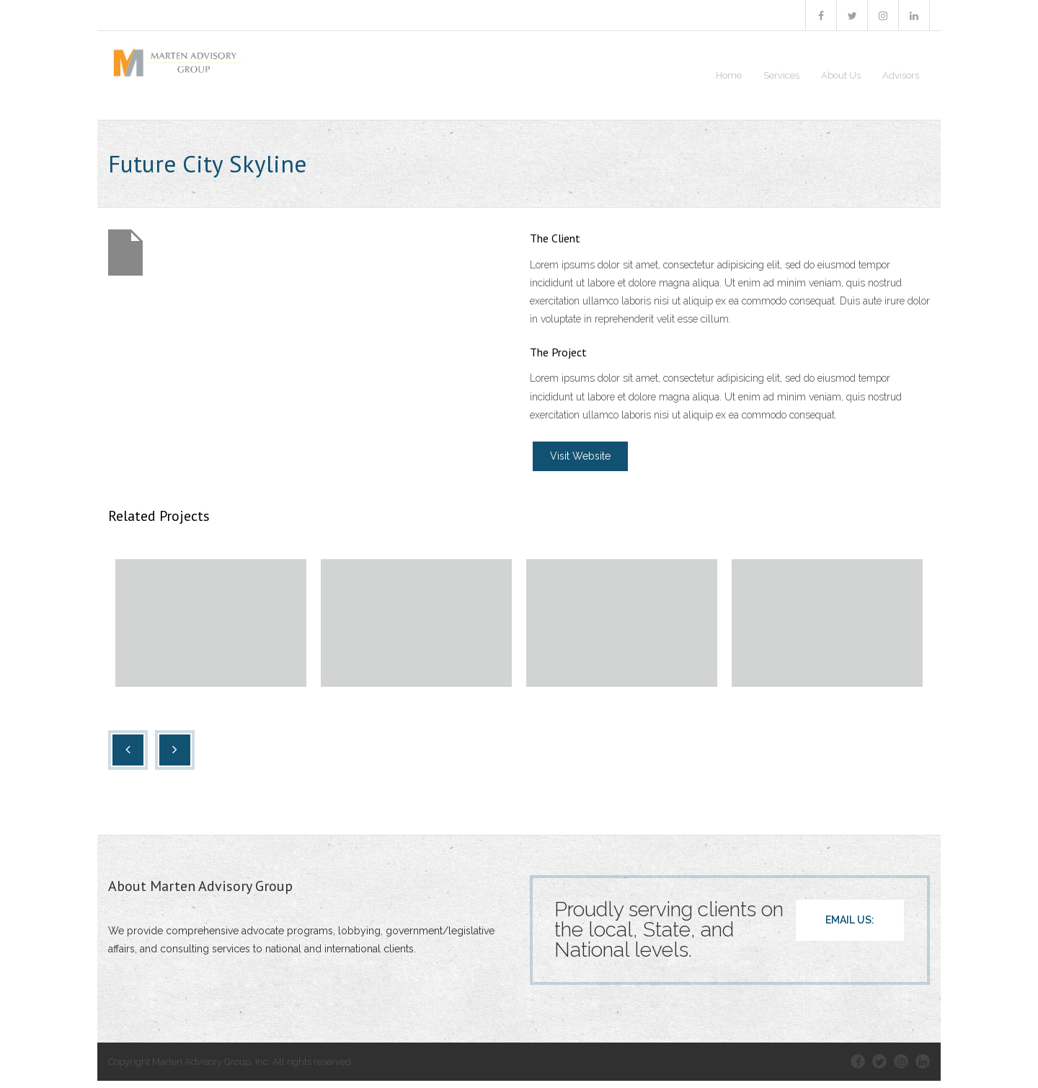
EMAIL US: (849, 927)
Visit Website (580, 463)
